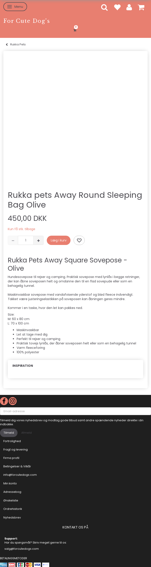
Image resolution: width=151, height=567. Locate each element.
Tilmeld (9, 433)
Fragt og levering (15, 449)
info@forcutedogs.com (20, 475)
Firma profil (11, 458)
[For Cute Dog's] (26, 21)
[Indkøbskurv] (75, 29)
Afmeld (26, 433)
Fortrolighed (12, 441)
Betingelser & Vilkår (17, 466)
